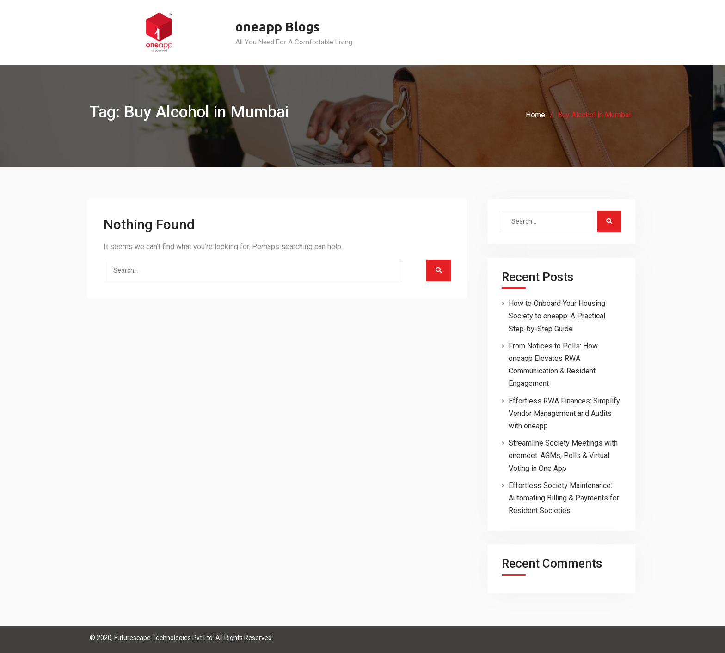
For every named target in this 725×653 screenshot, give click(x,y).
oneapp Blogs (277, 26)
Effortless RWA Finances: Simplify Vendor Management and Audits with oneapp (564, 413)
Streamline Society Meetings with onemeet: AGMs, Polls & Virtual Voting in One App (563, 455)
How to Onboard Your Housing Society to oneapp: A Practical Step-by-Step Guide (557, 316)
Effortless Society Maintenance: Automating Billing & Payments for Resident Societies (564, 498)
